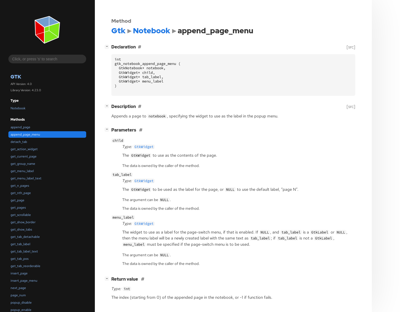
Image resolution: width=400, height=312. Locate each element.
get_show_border (23, 222)
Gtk (16, 76)
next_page (18, 288)
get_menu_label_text (26, 178)
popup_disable (21, 302)
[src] (351, 47)
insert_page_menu (24, 280)
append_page (20, 127)
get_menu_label (22, 171)
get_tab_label (20, 244)
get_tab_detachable (25, 237)
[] (108, 46)
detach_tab (19, 142)
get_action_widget (24, 149)
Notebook (18, 108)
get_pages (18, 207)
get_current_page (24, 156)
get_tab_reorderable (25, 266)
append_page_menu (25, 134)
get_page (17, 200)
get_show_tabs (21, 229)
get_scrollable (21, 215)
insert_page (19, 273)
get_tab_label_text (24, 251)
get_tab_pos (19, 259)
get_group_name (23, 164)
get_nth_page (21, 193)
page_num (18, 295)
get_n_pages (20, 185)
